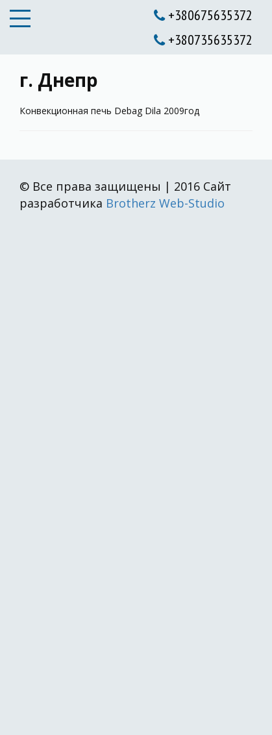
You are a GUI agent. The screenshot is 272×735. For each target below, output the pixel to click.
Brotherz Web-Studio (165, 203)
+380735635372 (203, 39)
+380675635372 (203, 15)
